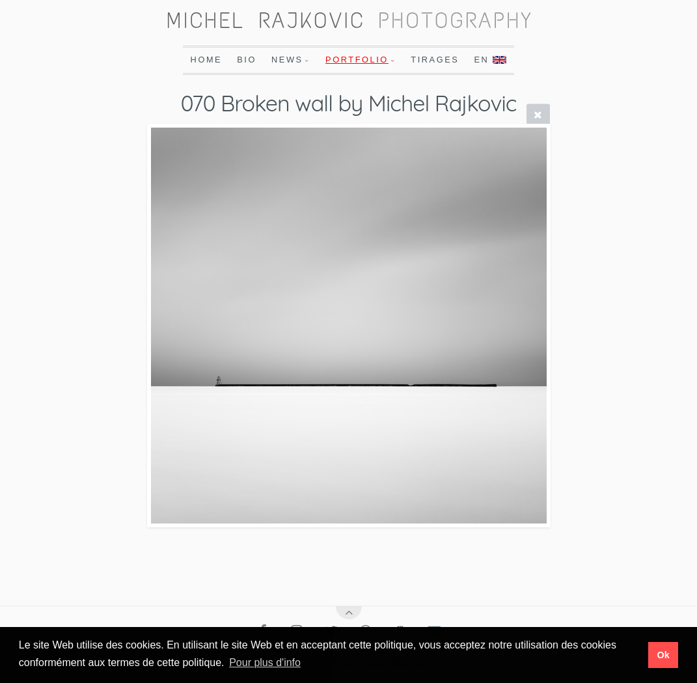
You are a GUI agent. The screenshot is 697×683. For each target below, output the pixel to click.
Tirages (435, 59)
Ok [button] (663, 655)
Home (207, 59)
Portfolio (357, 59)
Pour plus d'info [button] (265, 662)
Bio (246, 59)
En (490, 59)
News (287, 59)
